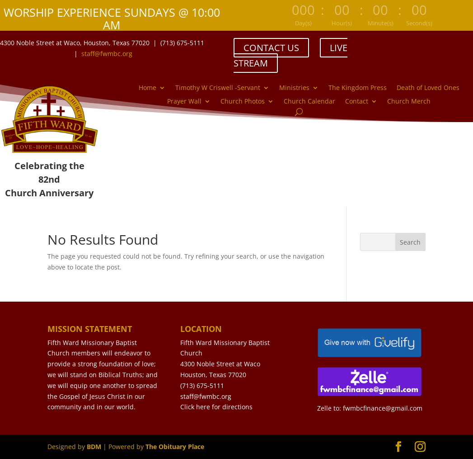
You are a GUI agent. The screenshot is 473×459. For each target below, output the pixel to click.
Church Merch (409, 101)
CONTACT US (271, 48)
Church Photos (242, 101)
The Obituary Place (174, 446)
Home (147, 88)
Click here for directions (216, 406)
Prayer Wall (184, 101)
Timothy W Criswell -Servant (217, 88)
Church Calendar (309, 101)
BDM (94, 446)
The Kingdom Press (357, 88)
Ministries (294, 88)
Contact (356, 101)
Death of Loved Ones (428, 88)
